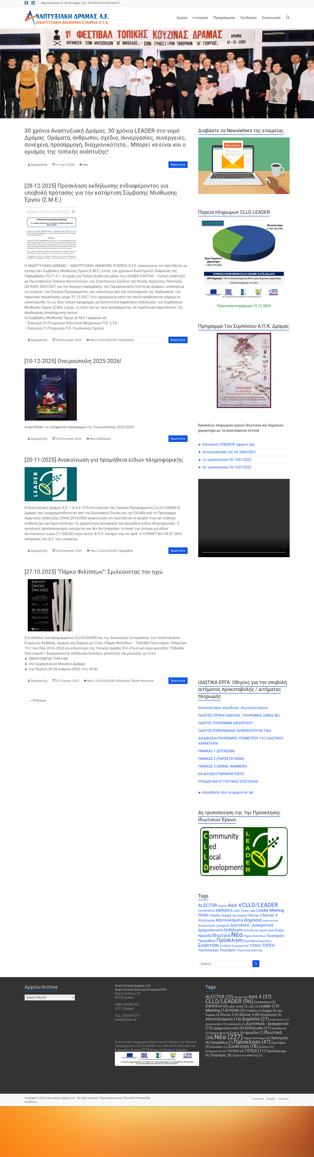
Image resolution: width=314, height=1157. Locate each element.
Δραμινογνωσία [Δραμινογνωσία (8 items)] (210, 930)
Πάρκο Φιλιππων (142, 680)
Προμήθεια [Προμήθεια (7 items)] (207, 941)
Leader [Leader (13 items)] (262, 910)
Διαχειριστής (39, 164)
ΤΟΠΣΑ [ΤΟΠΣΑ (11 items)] (268, 945)
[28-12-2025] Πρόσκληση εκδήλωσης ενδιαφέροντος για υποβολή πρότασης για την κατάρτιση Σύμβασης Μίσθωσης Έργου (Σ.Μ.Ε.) (101, 192)
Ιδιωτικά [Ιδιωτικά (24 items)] (221, 935)
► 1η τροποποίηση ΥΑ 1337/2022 (224, 460)
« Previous (38, 700)
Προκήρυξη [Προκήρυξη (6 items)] (275, 936)
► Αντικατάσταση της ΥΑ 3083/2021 (227, 452)
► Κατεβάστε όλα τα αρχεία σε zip (225, 792)
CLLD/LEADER (107, 340)
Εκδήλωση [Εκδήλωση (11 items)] (233, 930)
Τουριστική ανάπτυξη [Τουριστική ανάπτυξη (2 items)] (249, 950)
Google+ (271, 1098)
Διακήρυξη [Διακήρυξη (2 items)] (222, 925)
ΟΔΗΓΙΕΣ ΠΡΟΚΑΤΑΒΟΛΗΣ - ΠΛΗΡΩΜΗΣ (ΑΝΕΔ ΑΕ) (239, 715)
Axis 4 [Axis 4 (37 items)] (234, 905)
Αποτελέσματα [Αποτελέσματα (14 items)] (229, 920)
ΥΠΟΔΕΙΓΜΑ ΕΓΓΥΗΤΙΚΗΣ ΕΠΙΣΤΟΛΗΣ (228, 781)
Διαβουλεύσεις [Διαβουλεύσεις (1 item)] (270, 920)
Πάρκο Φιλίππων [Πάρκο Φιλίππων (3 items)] (254, 936)
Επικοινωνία (271, 17)
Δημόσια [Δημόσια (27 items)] (252, 920)
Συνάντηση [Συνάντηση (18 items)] (208, 945)
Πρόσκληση (126, 340)
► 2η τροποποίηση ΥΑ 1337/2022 (224, 467)
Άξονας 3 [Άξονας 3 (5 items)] (255, 915)
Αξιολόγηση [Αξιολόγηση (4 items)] (206, 920)
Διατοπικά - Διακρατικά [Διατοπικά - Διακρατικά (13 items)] (251, 925)
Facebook (257, 1098)
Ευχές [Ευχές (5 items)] (279, 930)
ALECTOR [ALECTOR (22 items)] (207, 905)
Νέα (85, 164)
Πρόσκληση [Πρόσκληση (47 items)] (230, 940)
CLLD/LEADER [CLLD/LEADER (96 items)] (260, 905)
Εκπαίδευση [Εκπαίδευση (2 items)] (250, 930)
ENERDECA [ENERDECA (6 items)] (224, 910)
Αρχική (182, 17)
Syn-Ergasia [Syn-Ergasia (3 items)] (240, 915)
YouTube (284, 1098)
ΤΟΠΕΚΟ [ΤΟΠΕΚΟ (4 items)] (255, 945)
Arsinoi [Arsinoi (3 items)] (222, 906)
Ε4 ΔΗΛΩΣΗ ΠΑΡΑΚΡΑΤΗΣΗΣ (221, 774)
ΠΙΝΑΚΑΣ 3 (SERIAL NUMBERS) (222, 766)
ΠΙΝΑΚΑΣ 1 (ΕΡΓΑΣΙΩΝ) (216, 751)
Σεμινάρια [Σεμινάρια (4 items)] (251, 941)
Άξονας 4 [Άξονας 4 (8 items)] (270, 915)
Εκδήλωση (104, 438)
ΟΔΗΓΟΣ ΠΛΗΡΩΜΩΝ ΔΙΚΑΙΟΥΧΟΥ (225, 723)
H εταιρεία (200, 17)
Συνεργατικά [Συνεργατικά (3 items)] (240, 945)
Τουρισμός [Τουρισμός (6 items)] (227, 950)
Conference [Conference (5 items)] (206, 911)
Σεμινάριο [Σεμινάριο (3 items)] (264, 941)
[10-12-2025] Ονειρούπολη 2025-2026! (73, 361)
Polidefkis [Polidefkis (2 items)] (215, 915)
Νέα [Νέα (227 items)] (237, 934)
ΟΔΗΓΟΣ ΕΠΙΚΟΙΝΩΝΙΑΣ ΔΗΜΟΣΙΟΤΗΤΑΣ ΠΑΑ (234, 731)
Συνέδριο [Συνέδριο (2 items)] (225, 945)
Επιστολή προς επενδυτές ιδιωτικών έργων (233, 708)
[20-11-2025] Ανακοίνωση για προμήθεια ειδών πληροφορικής (104, 459)
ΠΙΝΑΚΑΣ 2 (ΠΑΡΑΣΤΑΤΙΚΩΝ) (221, 759)
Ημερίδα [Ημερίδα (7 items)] (205, 936)
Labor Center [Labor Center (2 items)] (241, 910)
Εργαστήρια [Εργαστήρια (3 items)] (266, 930)
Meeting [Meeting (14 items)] (276, 910)
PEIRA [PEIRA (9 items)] (203, 915)
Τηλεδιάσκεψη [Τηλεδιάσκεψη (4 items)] (208, 950)
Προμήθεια (125, 550)
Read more (178, 164)
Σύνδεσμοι (248, 17)
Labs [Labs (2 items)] (253, 910)
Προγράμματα (224, 17)
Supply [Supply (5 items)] (227, 915)
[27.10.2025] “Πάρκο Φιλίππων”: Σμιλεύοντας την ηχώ (94, 571)
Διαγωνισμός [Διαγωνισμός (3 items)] (207, 925)
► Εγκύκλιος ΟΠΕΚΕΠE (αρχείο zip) (226, 444)
